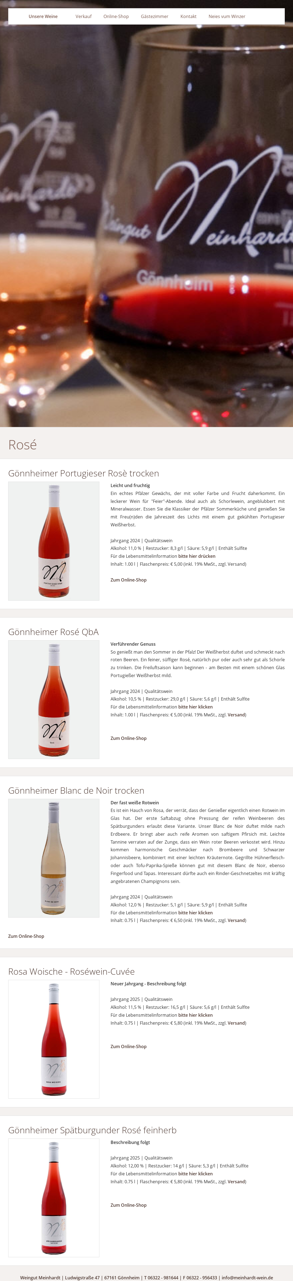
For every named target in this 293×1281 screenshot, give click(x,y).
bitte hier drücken (196, 556)
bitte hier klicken (195, 707)
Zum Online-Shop (129, 580)
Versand (236, 715)
